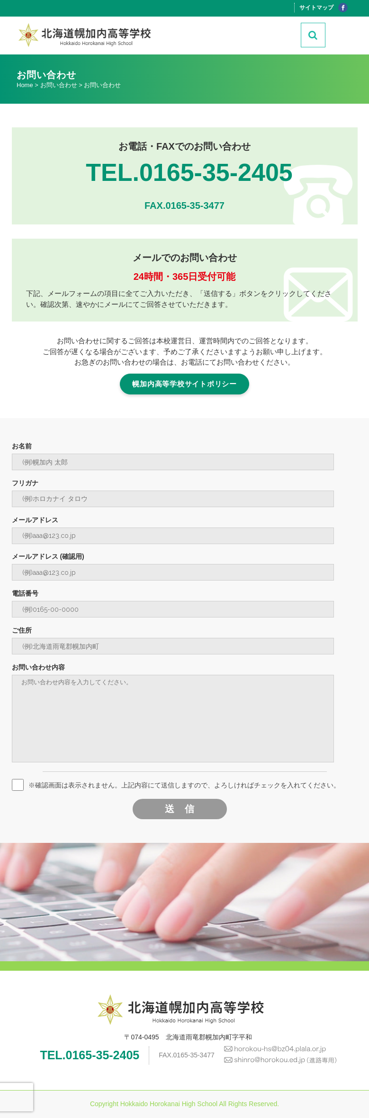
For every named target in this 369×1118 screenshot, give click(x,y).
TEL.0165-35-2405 (189, 172)
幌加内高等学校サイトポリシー (184, 384)
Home (25, 85)
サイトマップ (316, 7)
